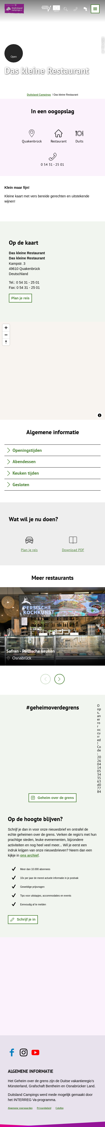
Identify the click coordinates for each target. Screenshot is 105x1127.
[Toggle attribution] (100, 415)
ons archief (29, 855)
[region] (52, 371)
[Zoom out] (6, 334)
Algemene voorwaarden (20, 1108)
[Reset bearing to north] (6, 341)
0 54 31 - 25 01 (52, 164)
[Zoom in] (6, 327)
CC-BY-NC (103, 634)
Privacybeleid (44, 1108)
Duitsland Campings (39, 94)
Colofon (59, 1108)
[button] (20, 298)
